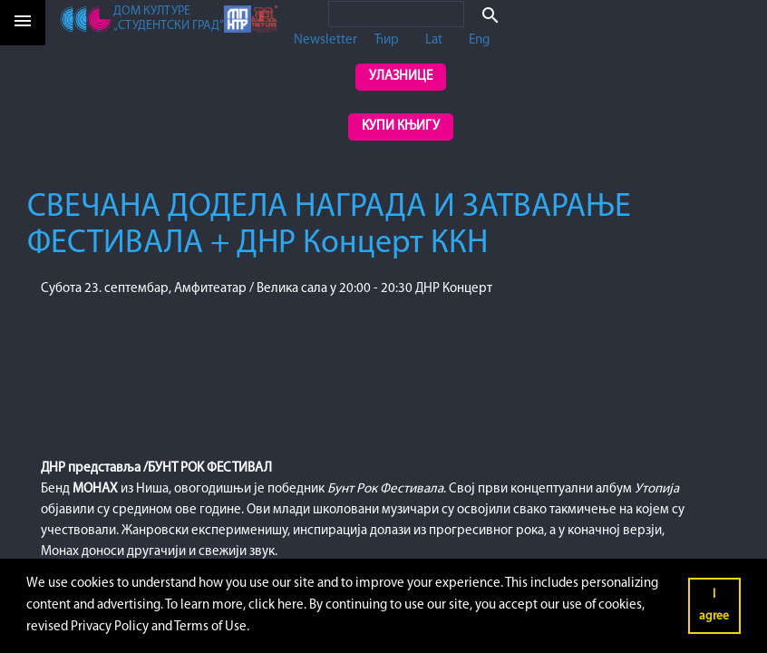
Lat (433, 40)
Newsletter (325, 40)
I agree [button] (714, 605)
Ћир (386, 40)
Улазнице (400, 76)
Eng (479, 40)
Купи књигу (401, 126)
